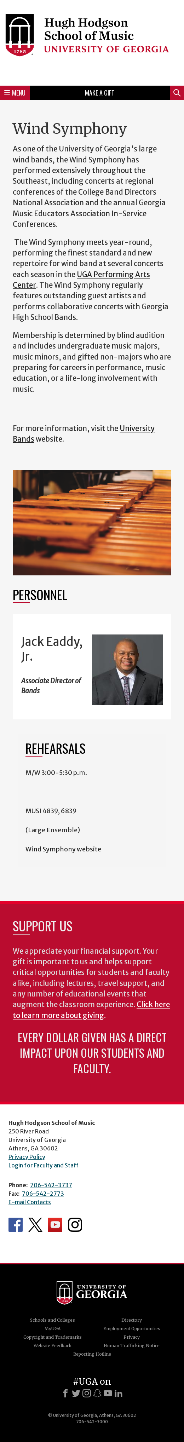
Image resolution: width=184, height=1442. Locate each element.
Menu (14, 92)
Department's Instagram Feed (75, 1225)
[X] (76, 1393)
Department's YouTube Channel (55, 1225)
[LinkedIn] (118, 1393)
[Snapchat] (97, 1393)
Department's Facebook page (15, 1225)
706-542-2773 (43, 1193)
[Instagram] (86, 1393)
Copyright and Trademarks (52, 1337)
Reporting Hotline (92, 1354)
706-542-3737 (51, 1185)
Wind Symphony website (63, 849)
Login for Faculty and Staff (43, 1165)
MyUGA (53, 1328)
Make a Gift (100, 92)
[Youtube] (108, 1393)
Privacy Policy (26, 1156)
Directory (131, 1320)
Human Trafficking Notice (132, 1345)
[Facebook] (65, 1393)
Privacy (131, 1337)
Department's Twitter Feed (35, 1225)
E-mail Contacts (29, 1202)
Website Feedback (52, 1345)
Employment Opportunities (131, 1328)
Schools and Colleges (52, 1320)
